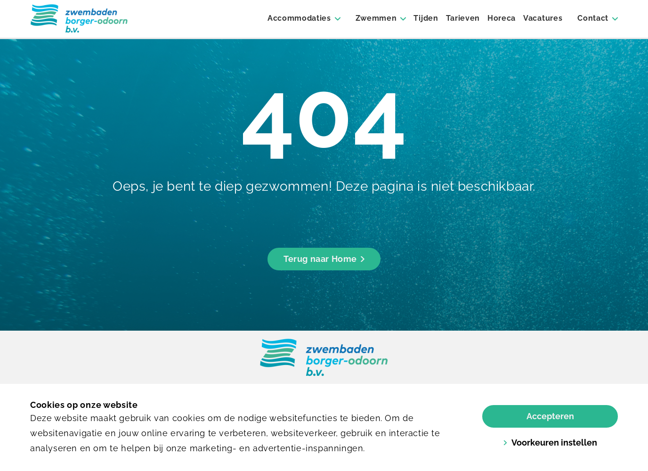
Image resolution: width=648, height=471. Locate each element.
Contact (592, 18)
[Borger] (79, 19)
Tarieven (463, 18)
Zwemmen (376, 18)
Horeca (501, 18)
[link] (324, 358)
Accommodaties (299, 18)
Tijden (425, 18)
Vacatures (542, 18)
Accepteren (550, 416)
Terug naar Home (324, 259)
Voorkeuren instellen (550, 442)
